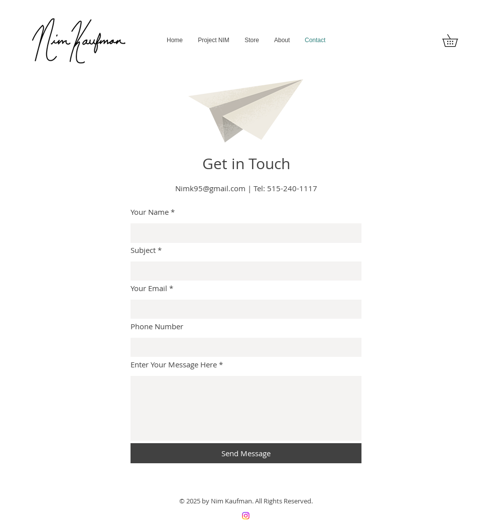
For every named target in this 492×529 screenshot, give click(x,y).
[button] (456, 40)
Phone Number (157, 326)
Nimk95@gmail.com (210, 188)
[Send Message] (246, 453)
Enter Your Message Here (174, 364)
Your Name (150, 212)
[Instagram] (246, 515)
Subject (143, 250)
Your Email (149, 288)
